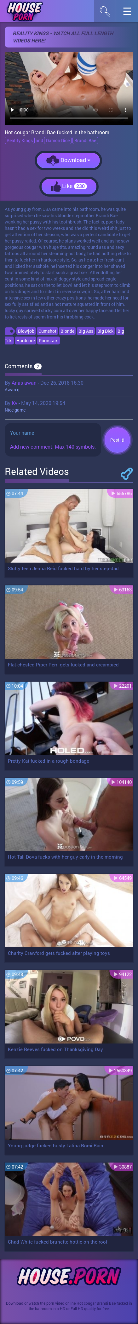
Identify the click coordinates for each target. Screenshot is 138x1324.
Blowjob (26, 331)
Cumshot (47, 331)
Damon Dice (58, 140)
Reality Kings (20, 140)
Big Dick (105, 331)
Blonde (67, 331)
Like (69, 186)
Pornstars (48, 340)
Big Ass (85, 331)
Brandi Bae (85, 140)
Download (68, 160)
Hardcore (25, 340)
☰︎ (130, 12)
